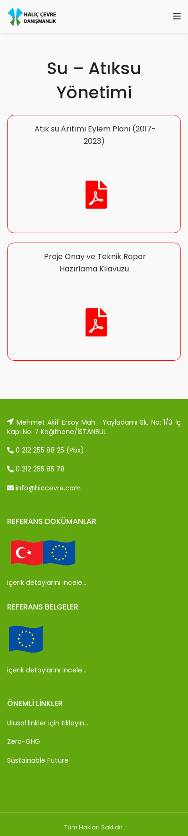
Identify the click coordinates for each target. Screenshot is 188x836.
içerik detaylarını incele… (46, 582)
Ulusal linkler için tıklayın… (47, 723)
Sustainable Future (37, 760)
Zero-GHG (23, 741)
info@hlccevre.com (44, 488)
